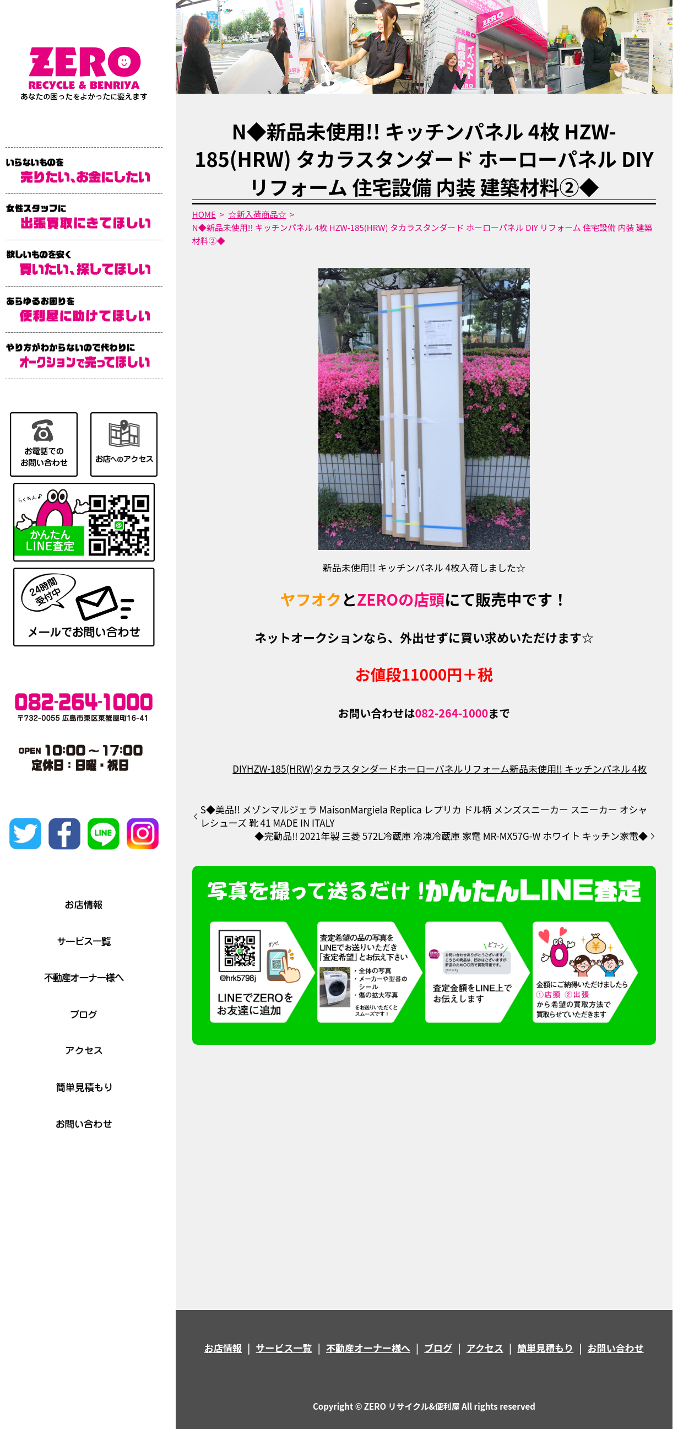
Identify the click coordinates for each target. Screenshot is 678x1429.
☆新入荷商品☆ (257, 214)
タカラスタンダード (355, 768)
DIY (239, 768)
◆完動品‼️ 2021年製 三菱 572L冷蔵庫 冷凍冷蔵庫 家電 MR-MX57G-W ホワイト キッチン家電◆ (451, 836)
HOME (204, 214)
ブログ (438, 1348)
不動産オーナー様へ (368, 1348)
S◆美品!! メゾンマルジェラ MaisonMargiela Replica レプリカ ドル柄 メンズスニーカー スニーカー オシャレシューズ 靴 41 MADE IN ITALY (424, 816)
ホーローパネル (430, 768)
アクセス (485, 1348)
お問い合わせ (616, 1348)
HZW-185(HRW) (280, 768)
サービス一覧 (284, 1348)
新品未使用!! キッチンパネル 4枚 (578, 768)
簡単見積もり (545, 1348)
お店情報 (223, 1348)
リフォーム (486, 768)
